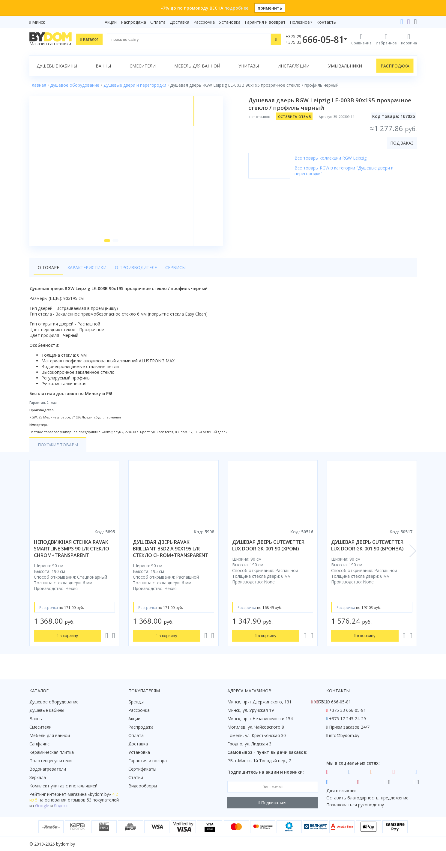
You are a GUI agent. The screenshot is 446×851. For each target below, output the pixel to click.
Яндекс (61, 805)
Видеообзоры (142, 786)
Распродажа (133, 22)
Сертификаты (142, 769)
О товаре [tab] (48, 267)
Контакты (326, 22)
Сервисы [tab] (175, 267)
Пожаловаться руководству (355, 805)
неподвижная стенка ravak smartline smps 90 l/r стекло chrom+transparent (71, 549)
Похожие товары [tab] (58, 445)
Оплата (158, 22)
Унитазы (248, 66)
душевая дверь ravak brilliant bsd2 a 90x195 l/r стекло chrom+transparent (170, 549)
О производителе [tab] (136, 267)
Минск (38, 22)
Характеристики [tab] (86, 267)
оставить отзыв (294, 116)
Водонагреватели (47, 769)
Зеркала (37, 777)
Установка (230, 22)
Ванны (103, 66)
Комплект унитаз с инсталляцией (63, 786)
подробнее (236, 8)
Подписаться (272, 802)
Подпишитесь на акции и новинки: (265, 772)
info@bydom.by (344, 735)
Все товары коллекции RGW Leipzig (331, 158)
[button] (107, 240)
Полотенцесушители (50, 760)
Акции (111, 22)
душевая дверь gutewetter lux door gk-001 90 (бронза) (367, 545)
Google (42, 805)
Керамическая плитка (51, 752)
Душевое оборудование (54, 702)
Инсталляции (293, 66)
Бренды (136, 702)
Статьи (135, 777)
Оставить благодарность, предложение (367, 798)
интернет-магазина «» (79, 794)
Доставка (179, 22)
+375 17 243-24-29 (347, 718)
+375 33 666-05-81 (347, 710)
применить (270, 8)
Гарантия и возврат (265, 22)
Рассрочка (204, 22)
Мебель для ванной (197, 66)
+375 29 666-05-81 (332, 702)
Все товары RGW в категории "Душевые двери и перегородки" (344, 170)
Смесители (143, 66)
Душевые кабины (57, 66)
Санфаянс (39, 744)
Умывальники (345, 66)
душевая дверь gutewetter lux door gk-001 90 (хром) (268, 545)
